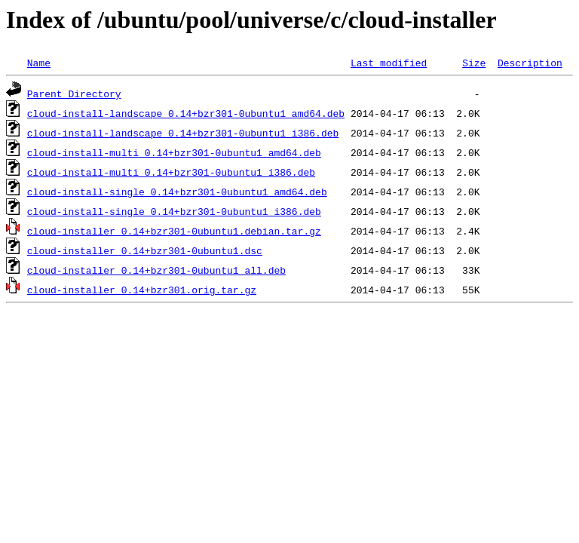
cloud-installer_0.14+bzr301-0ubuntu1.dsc (144, 250)
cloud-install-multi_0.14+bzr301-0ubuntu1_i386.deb (171, 172)
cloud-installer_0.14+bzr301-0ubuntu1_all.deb (156, 270)
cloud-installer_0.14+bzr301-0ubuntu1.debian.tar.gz (174, 231)
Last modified (389, 62)
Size (474, 62)
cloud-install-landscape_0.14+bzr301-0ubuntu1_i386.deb (183, 133)
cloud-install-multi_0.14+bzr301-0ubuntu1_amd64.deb (174, 152)
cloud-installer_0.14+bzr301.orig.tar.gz (141, 289)
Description (530, 62)
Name (39, 62)
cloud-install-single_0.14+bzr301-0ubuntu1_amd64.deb (177, 191)
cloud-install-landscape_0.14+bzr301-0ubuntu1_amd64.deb (186, 113)
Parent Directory (74, 93)
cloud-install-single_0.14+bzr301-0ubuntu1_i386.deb (174, 211)
